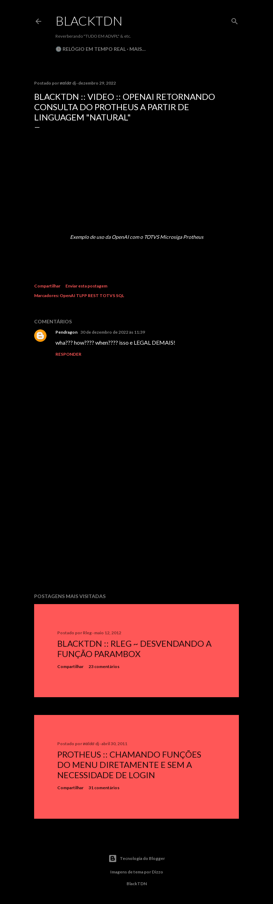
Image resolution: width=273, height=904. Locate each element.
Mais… (137, 49)
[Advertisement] (136, 525)
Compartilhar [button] (47, 286)
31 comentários (104, 787)
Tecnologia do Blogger (136, 858)
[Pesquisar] (234, 20)
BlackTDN (89, 20)
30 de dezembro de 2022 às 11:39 (112, 332)
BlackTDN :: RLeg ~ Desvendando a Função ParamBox (134, 648)
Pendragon (66, 332)
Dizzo (157, 872)
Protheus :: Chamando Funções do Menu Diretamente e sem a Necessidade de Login (129, 764)
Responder (68, 354)
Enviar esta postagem (86, 286)
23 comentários (104, 666)
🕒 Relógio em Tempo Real (90, 49)
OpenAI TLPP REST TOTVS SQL (92, 295)
